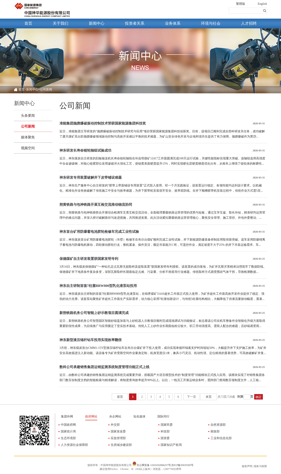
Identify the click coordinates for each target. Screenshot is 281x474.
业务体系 (172, 23)
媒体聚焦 (28, 137)
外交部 (115, 424)
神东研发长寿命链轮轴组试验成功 (85, 150)
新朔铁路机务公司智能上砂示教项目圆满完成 (94, 313)
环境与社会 (210, 23)
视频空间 (28, 148)
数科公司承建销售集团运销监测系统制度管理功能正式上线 (104, 367)
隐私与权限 (260, 466)
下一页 (191, 396)
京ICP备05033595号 (182, 465)
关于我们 (60, 23)
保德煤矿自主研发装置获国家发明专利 (88, 258)
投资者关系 (134, 23)
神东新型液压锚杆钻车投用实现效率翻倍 (90, 340)
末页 (209, 396)
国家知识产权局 (171, 444)
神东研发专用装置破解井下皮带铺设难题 (90, 177)
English (262, 3)
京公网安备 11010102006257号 (154, 465)
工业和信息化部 (221, 438)
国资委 (165, 438)
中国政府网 (68, 424)
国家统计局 (68, 431)
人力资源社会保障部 (74, 444)
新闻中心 (96, 23)
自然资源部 (218, 424)
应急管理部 (118, 438)
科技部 (165, 431)
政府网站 (91, 416)
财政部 (215, 431)
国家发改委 (118, 431)
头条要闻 (28, 115)
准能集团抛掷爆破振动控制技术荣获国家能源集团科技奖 (102, 123)
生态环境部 (68, 438)
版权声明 (247, 466)
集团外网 (67, 416)
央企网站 (115, 416)
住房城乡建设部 (121, 444)
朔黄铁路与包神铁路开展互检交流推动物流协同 (95, 204)
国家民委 (167, 424)
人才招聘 (249, 23)
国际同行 (163, 416)
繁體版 (240, 3)
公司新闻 (28, 126)
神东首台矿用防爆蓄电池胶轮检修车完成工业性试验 (99, 231)
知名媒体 (139, 416)
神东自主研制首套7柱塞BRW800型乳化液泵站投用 (98, 286)
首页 (28, 23)
